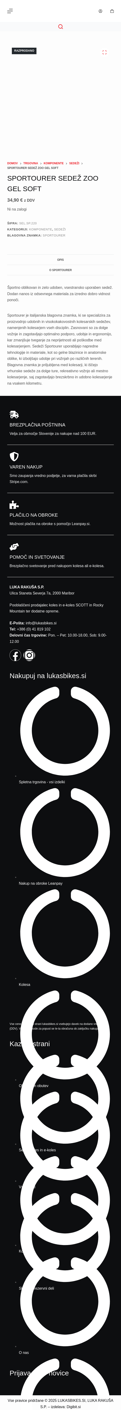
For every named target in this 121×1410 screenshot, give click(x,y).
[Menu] (10, 11)
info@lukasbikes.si (41, 623)
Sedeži (60, 229)
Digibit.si (74, 1407)
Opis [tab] (60, 259)
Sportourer (54, 235)
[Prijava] (100, 11)
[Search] (60, 26)
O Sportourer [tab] (60, 270)
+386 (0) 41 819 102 (34, 629)
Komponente (40, 229)
